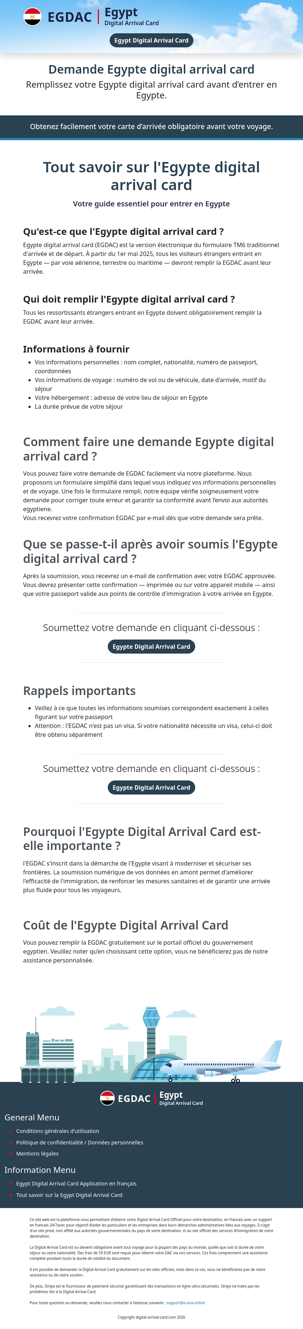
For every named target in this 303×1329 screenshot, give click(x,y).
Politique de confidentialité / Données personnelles (79, 1142)
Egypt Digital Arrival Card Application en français (76, 1183)
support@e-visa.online (185, 1302)
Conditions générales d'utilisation (57, 1130)
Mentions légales (37, 1153)
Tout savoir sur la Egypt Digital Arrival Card (69, 1194)
